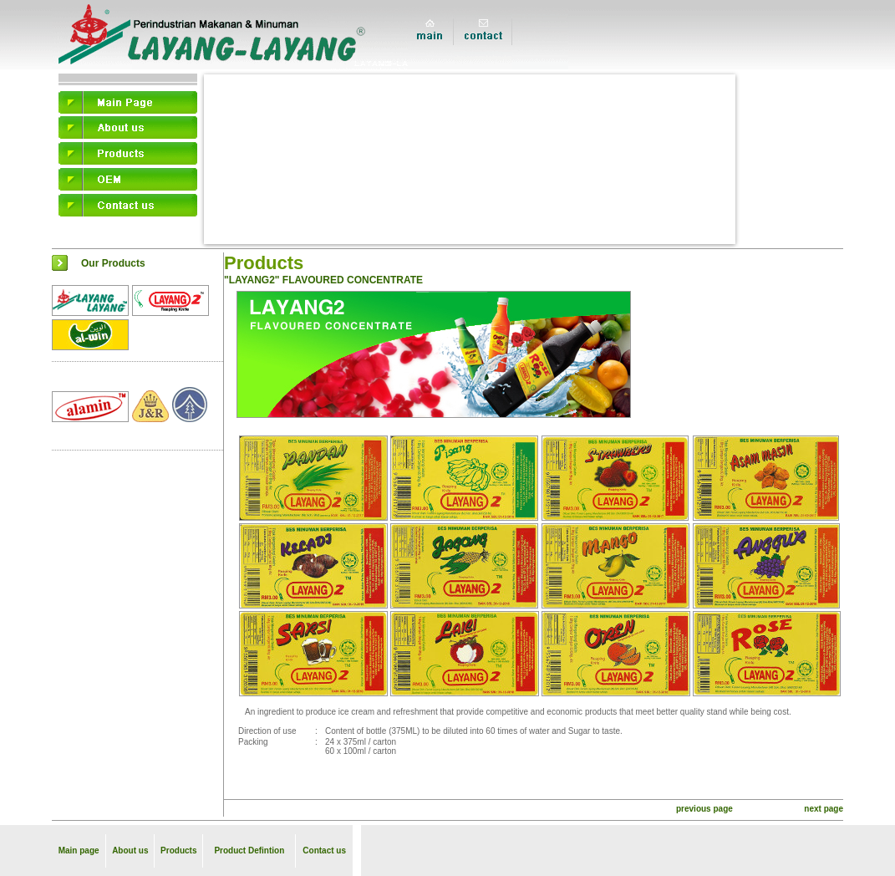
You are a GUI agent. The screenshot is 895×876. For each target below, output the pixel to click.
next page (823, 808)
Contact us (324, 850)
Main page (78, 850)
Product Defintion (249, 850)
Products (178, 850)
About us (130, 850)
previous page (704, 808)
